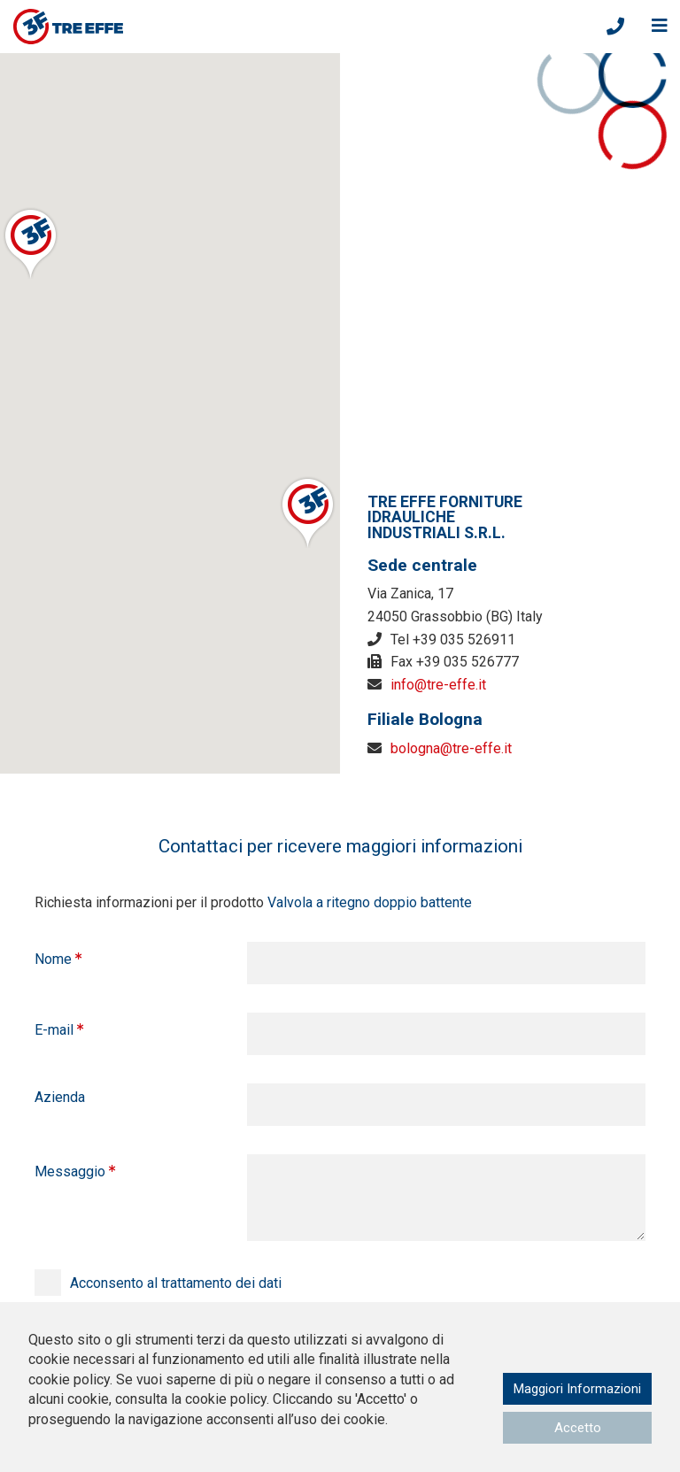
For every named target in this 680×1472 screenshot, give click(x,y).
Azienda (60, 1097)
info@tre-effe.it (438, 684)
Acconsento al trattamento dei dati (176, 1283)
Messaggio (70, 1171)
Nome (53, 959)
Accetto (573, 1426)
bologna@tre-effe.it (451, 748)
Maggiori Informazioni (573, 1386)
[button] (31, 243)
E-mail (54, 1029)
